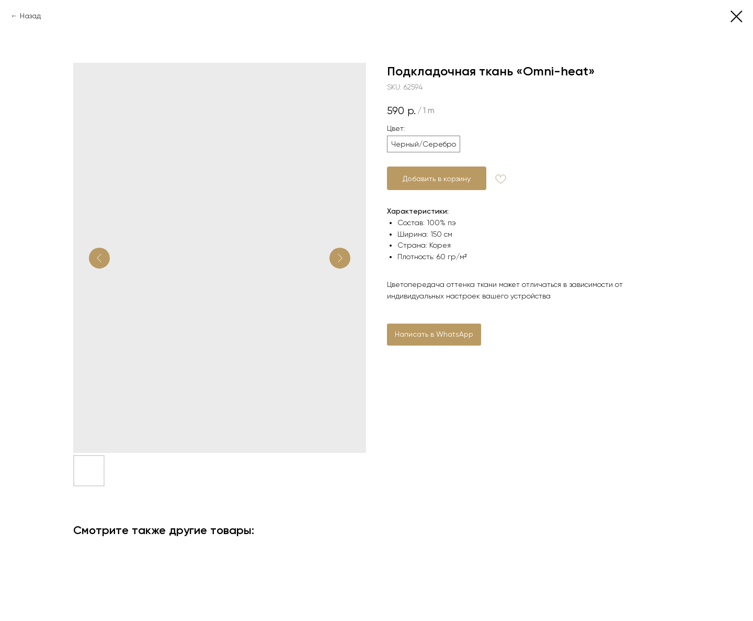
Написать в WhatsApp (434, 334)
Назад (30, 16)
